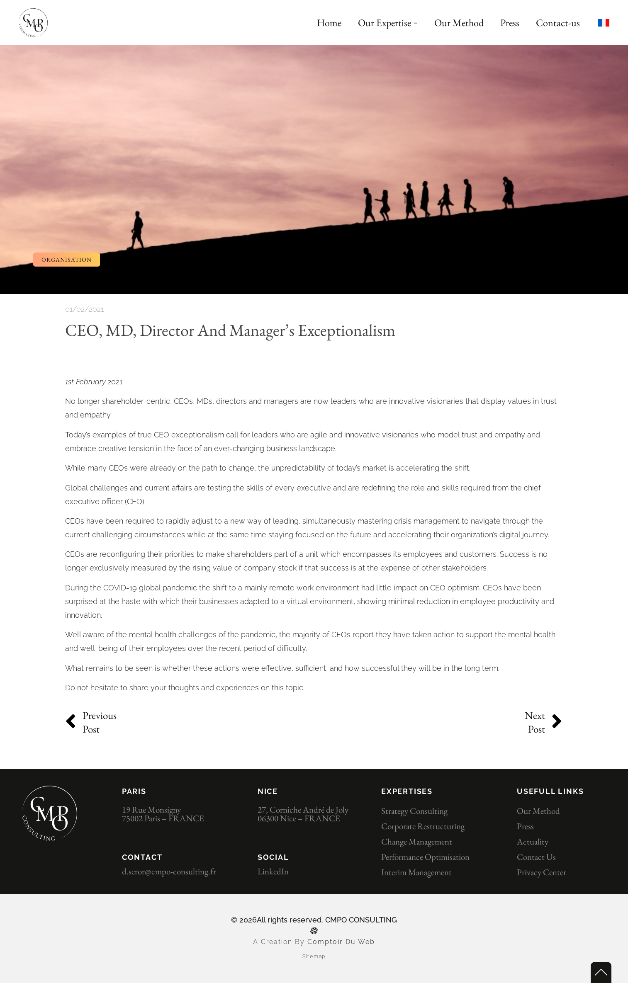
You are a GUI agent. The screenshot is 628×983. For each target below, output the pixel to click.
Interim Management (416, 872)
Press (525, 826)
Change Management (416, 841)
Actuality (532, 841)
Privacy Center (541, 872)
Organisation (66, 259)
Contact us (536, 856)
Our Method (538, 810)
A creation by (280, 942)
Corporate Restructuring (423, 826)
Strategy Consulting (414, 810)
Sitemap (314, 956)
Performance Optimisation (425, 856)
